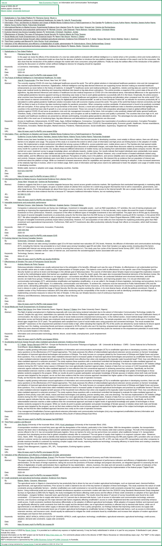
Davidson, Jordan (71, 32)
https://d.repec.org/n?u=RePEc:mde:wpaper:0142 (37, 304)
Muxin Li (53, 18)
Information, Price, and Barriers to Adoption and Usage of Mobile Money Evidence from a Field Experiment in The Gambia (53, 23)
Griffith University (62, 540)
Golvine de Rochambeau (105, 27)
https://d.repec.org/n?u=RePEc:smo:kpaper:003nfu (38, 339)
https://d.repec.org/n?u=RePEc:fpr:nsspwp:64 (36, 524)
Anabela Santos (94, 30)
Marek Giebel (6, 11)
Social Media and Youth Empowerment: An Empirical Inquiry (28, 37)
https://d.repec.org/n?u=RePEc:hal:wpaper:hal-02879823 (40, 419)
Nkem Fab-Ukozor (62, 37)
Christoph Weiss (108, 30)
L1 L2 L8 (21, 69)
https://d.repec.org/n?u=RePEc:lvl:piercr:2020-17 (37, 176)
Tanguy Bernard (103, 39)
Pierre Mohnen (81, 30)
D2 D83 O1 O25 (24, 194)
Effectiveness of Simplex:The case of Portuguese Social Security (30, 34)
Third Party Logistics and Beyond (17, 41)
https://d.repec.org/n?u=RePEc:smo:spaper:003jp (37, 131)
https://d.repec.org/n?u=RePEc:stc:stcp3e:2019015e (38, 259)
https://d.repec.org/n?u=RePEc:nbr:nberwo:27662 (37, 200)
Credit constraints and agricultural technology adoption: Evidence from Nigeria (35, 46)
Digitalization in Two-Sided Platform (18, 18)
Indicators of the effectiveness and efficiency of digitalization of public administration (37, 44)
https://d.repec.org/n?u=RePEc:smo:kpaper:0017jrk (38, 452)
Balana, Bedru (75, 46)
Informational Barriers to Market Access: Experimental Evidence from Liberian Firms (37, 27)
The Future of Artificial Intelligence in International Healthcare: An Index (32, 20)
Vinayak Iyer (89, 27)
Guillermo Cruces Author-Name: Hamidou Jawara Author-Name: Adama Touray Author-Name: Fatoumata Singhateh (64, 137)
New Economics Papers (48, 3)
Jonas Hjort (79, 27)
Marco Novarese (109, 535)
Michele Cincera (55, 30)
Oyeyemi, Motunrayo (90, 46)
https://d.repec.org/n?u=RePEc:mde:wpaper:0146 (37, 75)
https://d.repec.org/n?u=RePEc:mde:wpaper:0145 (37, 236)
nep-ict (4, 3)
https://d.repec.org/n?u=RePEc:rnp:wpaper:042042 (38, 475)
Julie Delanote (68, 30)
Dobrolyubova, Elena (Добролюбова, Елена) (92, 44)
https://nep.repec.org (54, 535)
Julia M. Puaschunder (73, 20)
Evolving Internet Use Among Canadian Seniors (23, 32)
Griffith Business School (43, 540)
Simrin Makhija (117, 39)
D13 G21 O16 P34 (25, 171)
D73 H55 (21, 298)
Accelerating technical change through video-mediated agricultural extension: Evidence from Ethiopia (44, 39)
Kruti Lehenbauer (51, 41)
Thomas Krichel (28, 544)
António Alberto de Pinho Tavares (72, 34)
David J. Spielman (131, 39)
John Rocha (39, 41)
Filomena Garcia (42, 18)
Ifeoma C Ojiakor (77, 37)
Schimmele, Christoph (54, 32)
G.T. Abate (92, 39)
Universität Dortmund (21, 11)
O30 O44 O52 (23, 230)
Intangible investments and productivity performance (25, 30)
